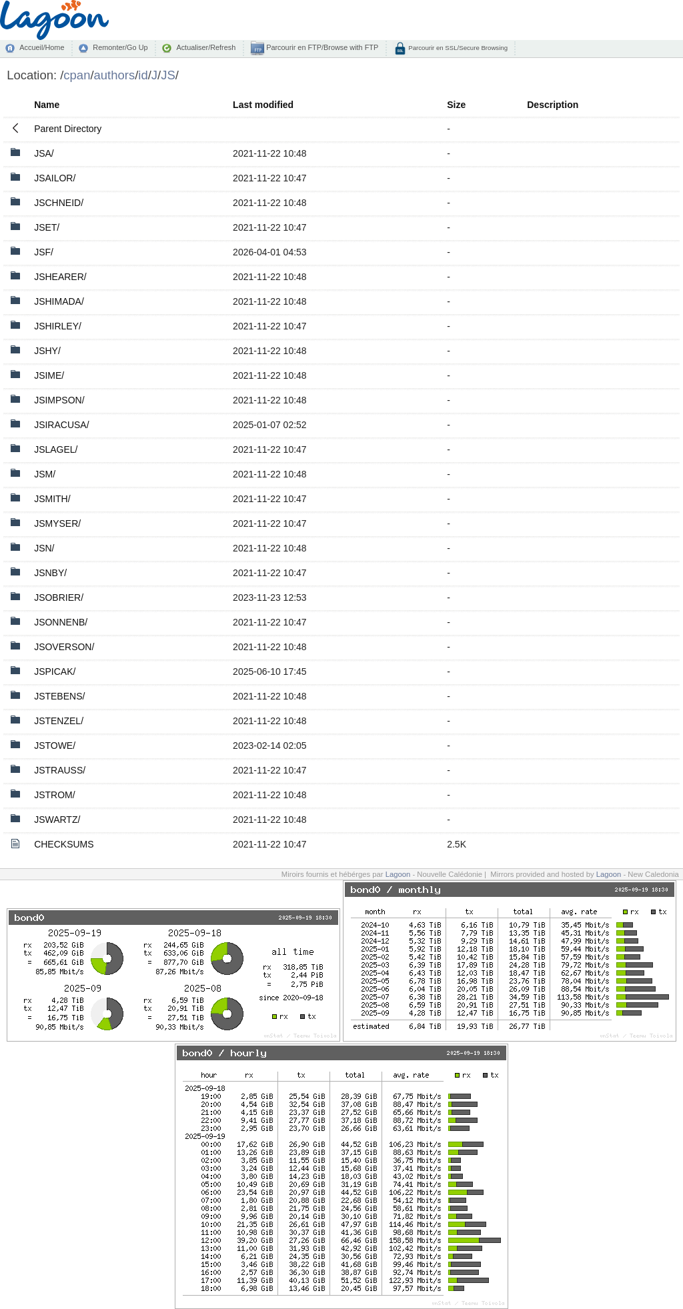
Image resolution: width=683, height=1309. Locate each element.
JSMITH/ (52, 498)
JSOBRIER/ (58, 597)
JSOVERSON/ (64, 646)
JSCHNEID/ (58, 202)
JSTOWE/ (54, 745)
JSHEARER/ (60, 276)
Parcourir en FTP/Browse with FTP (321, 47)
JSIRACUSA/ (61, 424)
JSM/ (44, 474)
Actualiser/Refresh (205, 47)
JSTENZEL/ (58, 721)
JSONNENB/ (60, 622)
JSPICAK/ (54, 671)
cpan (76, 75)
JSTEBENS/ (59, 696)
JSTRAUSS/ (59, 770)
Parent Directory (67, 128)
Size (456, 104)
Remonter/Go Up (120, 47)
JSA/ (44, 153)
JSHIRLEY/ (57, 326)
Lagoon (398, 874)
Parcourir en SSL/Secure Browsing (457, 47)
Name (46, 104)
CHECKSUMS (63, 844)
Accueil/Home (41, 47)
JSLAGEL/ (55, 449)
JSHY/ (47, 350)
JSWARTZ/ (57, 819)
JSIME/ (49, 375)
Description (552, 104)
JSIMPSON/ (59, 400)
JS (168, 75)
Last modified (263, 104)
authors (114, 75)
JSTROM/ (54, 795)
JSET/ (46, 227)
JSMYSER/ (57, 523)
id (142, 75)
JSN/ (44, 548)
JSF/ (43, 252)
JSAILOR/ (54, 178)
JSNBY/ (50, 572)
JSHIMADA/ (59, 301)
